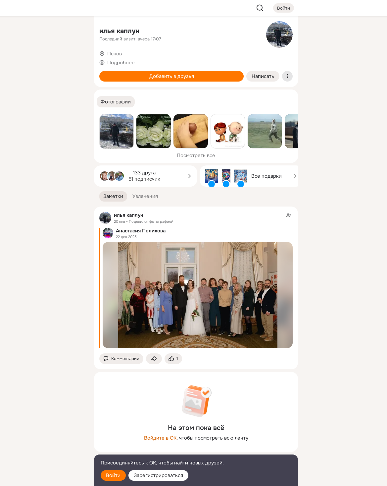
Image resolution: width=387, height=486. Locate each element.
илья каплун (119, 31)
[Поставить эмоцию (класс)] (173, 358)
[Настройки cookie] (45, 477)
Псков (114, 53)
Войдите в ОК (160, 438)
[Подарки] (15, 90)
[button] (116, 102)
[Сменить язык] (45, 449)
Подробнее (121, 62)
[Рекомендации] (45, 119)
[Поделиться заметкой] (154, 358)
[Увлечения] (45, 31)
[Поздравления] (45, 90)
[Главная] (15, 31)
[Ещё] (45, 435)
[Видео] (74, 61)
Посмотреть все (196, 155)
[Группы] (74, 31)
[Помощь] (15, 119)
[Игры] (74, 90)
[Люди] (45, 61)
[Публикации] (15, 61)
